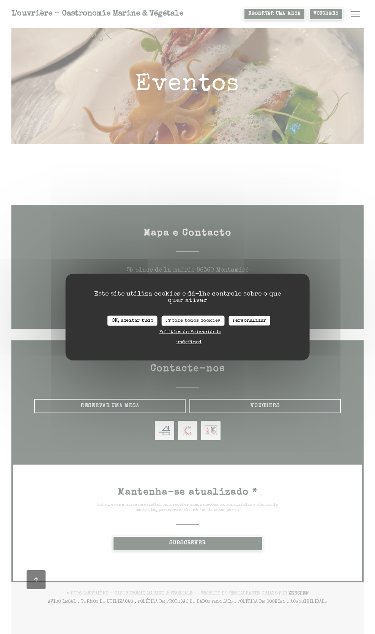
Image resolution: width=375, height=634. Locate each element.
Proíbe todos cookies (193, 320)
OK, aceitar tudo (132, 320)
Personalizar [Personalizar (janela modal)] (249, 320)
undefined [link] (189, 342)
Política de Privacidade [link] (190, 332)
